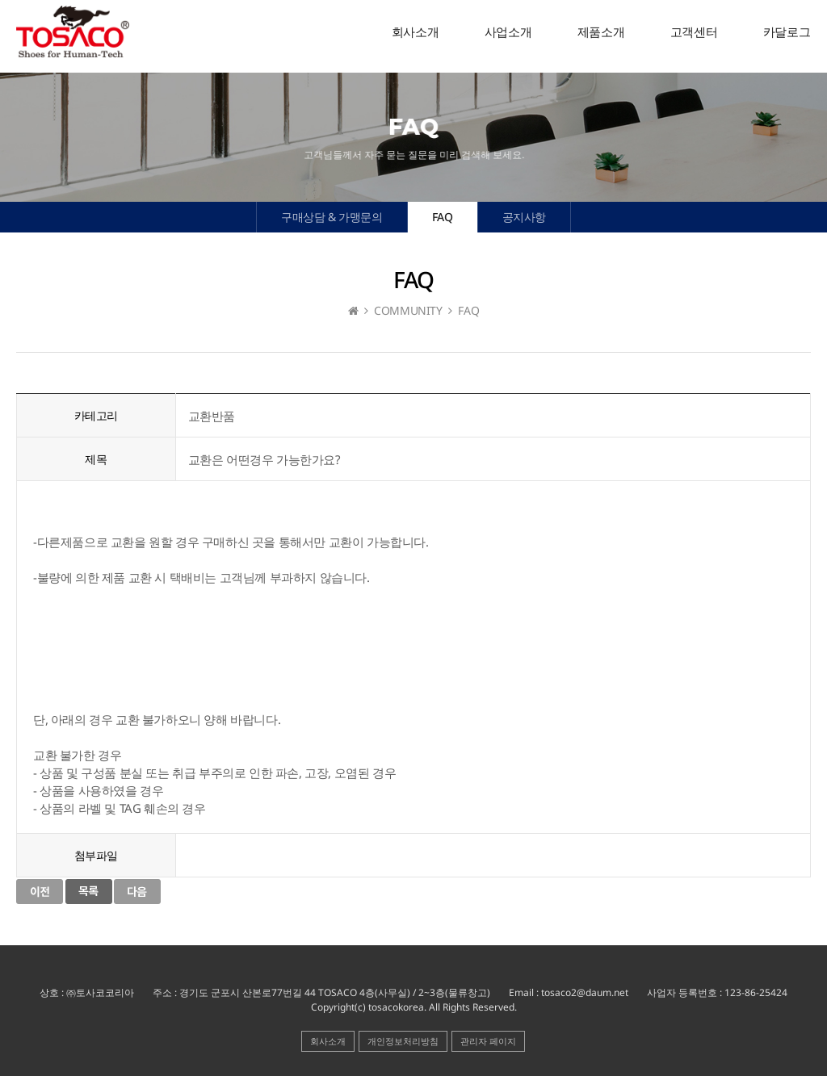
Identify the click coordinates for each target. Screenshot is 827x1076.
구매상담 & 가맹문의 (332, 216)
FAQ (442, 216)
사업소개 (508, 32)
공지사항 (524, 216)
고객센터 (693, 32)
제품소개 (600, 32)
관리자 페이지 (488, 1041)
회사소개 (415, 32)
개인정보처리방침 (403, 1041)
